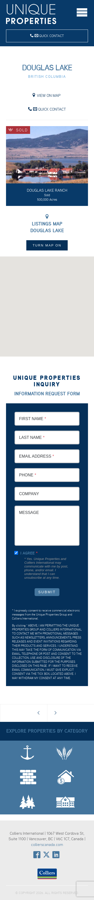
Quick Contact (47, 35)
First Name (31, 419)
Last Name (30, 437)
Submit (47, 592)
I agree (27, 553)
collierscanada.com (47, 844)
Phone (26, 475)
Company (29, 494)
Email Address (35, 456)
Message (29, 512)
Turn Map (47, 245)
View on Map (46, 95)
